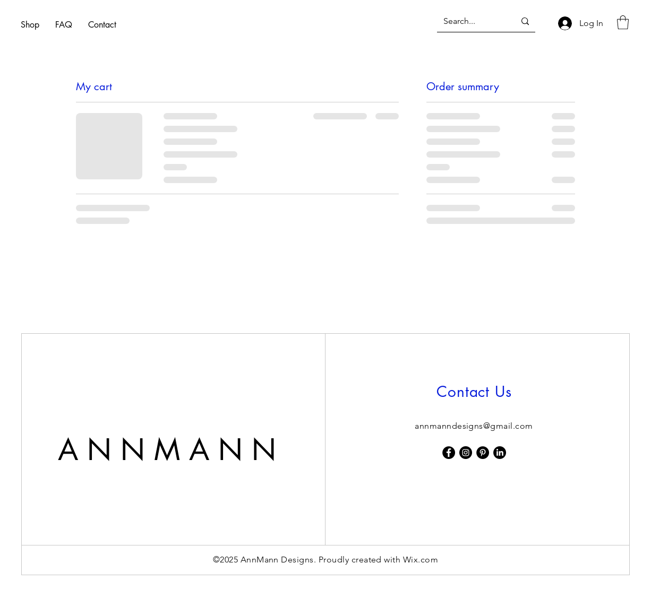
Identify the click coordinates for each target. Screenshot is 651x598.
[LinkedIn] (499, 452)
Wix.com (420, 559)
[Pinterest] (482, 452)
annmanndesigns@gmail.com (474, 426)
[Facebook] (448, 452)
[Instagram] (465, 452)
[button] (623, 22)
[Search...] (471, 21)
